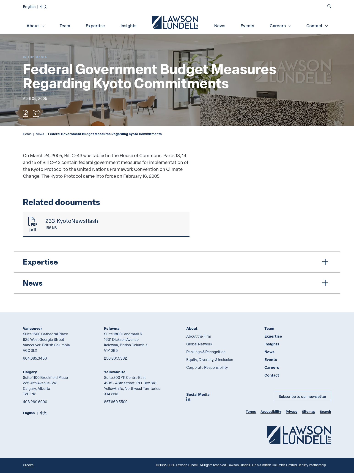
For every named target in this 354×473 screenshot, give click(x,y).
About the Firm (198, 336)
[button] (329, 6)
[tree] (177, 272)
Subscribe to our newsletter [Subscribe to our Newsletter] (302, 396)
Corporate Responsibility (207, 367)
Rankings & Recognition (205, 351)
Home (27, 134)
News (219, 26)
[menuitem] (175, 22)
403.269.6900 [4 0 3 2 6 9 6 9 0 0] (35, 401)
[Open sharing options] (37, 113)
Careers (280, 26)
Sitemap (308, 411)
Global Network (199, 344)
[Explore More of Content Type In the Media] (35, 57)
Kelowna (111, 328)
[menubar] (177, 22)
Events (247, 26)
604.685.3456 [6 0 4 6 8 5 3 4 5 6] (35, 358)
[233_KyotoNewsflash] (106, 224)
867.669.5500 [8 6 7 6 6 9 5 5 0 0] (116, 401)
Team (65, 26)
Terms (251, 411)
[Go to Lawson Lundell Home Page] (299, 435)
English (29, 6)
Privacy (291, 411)
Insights (129, 26)
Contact (317, 26)
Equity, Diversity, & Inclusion (209, 359)
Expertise (95, 26)
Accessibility (271, 411)
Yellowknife (115, 372)
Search (325, 411)
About (36, 26)
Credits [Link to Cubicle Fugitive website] (28, 465)
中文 (43, 6)
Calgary (30, 372)
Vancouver (32, 328)
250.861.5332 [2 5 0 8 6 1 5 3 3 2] (115, 358)
